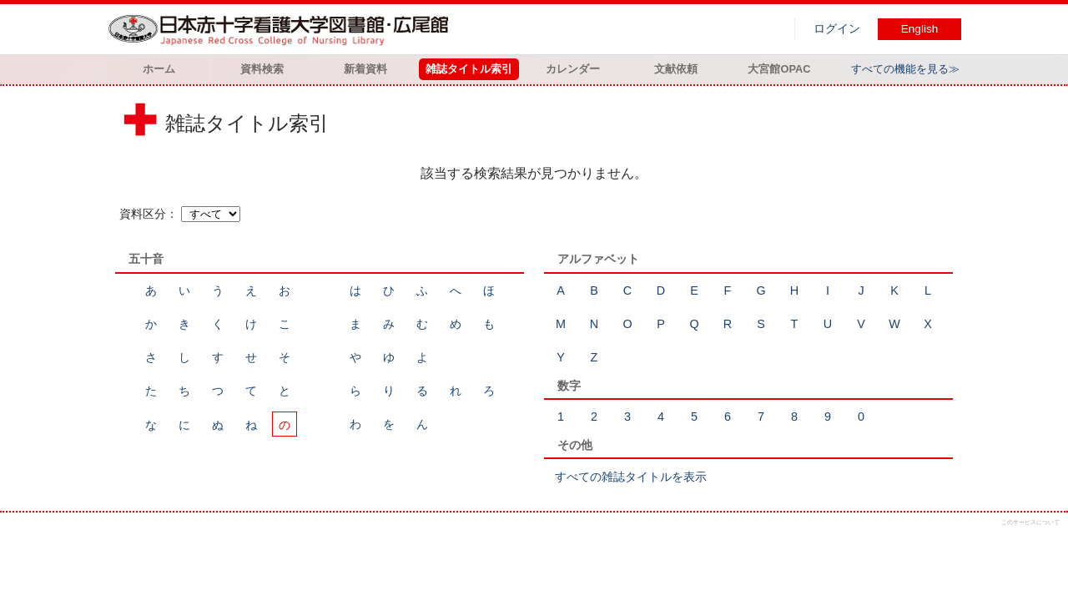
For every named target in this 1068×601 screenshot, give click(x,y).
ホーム (159, 69)
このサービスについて (1030, 522)
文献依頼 (676, 69)
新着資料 (365, 69)
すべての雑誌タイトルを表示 (631, 476)
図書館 (282, 29)
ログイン (837, 29)
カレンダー (573, 69)
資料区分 (142, 213)
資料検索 (262, 69)
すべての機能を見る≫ (905, 69)
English (920, 29)
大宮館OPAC (779, 69)
